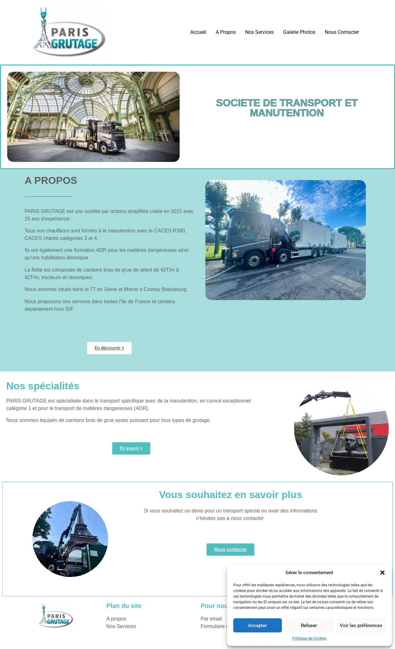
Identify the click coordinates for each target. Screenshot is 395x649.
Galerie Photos (299, 32)
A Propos (226, 32)
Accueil (198, 32)
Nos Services (259, 32)
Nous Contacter (342, 32)
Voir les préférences (361, 625)
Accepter (257, 625)
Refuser (309, 625)
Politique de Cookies (309, 638)
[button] (382, 572)
